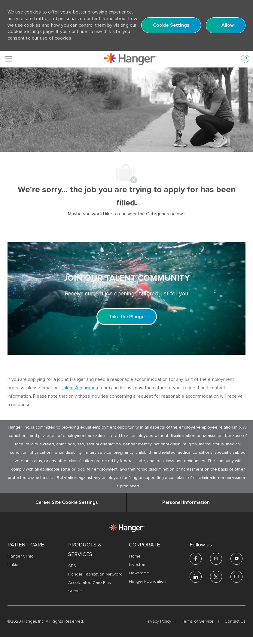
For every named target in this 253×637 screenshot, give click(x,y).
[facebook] (196, 559)
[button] (171, 25)
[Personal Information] (186, 502)
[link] (130, 59)
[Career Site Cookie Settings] (66, 502)
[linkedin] (196, 577)
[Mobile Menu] (8, 59)
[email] (236, 577)
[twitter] (216, 577)
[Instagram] (216, 559)
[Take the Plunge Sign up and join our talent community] (126, 316)
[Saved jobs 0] (245, 59)
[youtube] (236, 559)
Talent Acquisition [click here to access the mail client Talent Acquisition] (79, 387)
